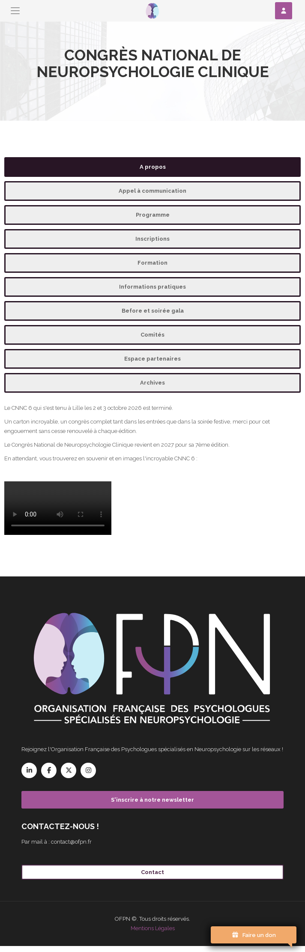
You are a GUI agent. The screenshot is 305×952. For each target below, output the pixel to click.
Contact (152, 872)
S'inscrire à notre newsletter (152, 800)
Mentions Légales (153, 928)
